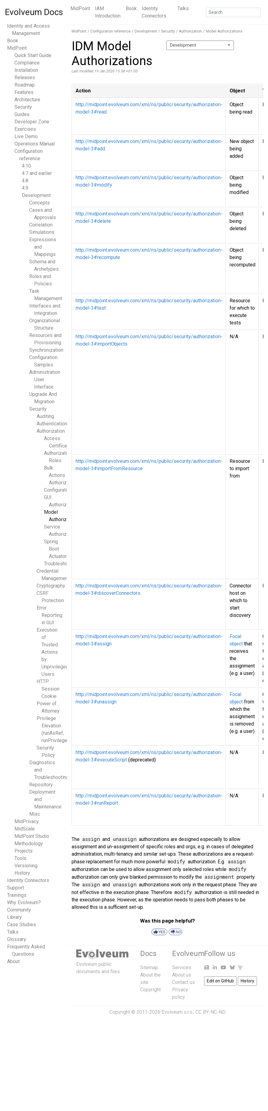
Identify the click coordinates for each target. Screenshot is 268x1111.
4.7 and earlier (37, 173)
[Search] (233, 12)
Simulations (41, 232)
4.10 (26, 166)
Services (181, 967)
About (13, 961)
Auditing (45, 416)
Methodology (28, 843)
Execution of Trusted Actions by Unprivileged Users (53, 652)
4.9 (25, 188)
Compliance (27, 63)
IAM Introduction (107, 12)
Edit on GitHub (220, 980)
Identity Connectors (154, 12)
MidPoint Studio (31, 836)
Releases (24, 77)
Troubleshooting (61, 564)
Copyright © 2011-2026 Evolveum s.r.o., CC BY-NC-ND (167, 1012)
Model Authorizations (224, 31)
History (22, 873)
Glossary (16, 939)
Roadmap (24, 85)
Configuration (58, 490)
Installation (26, 70)
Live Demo (26, 136)
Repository (41, 785)
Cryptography (51, 586)
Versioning (25, 866)
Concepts (39, 203)
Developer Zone (31, 122)
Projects (23, 851)
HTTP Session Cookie (48, 689)
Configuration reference (110, 31)
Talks (183, 8)
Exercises (25, 129)
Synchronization (46, 350)
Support (15, 888)
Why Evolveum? (24, 902)
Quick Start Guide (32, 55)
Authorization (51, 431)
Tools (20, 858)
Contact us (183, 982)
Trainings (16, 895)
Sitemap (149, 967)
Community (19, 910)
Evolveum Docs (34, 12)
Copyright (150, 990)
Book (131, 8)
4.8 (25, 181)
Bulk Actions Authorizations (62, 475)
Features (24, 92)
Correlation (41, 225)
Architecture (27, 100)
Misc (34, 814)
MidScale (24, 829)
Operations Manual (34, 144)
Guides (22, 114)
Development (36, 195)
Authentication (52, 424)
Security (23, 107)
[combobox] (200, 45)
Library (14, 917)
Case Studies (21, 924)
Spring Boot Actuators (56, 549)
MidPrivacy (26, 821)
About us (181, 975)
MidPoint (80, 8)
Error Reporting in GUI (49, 615)
